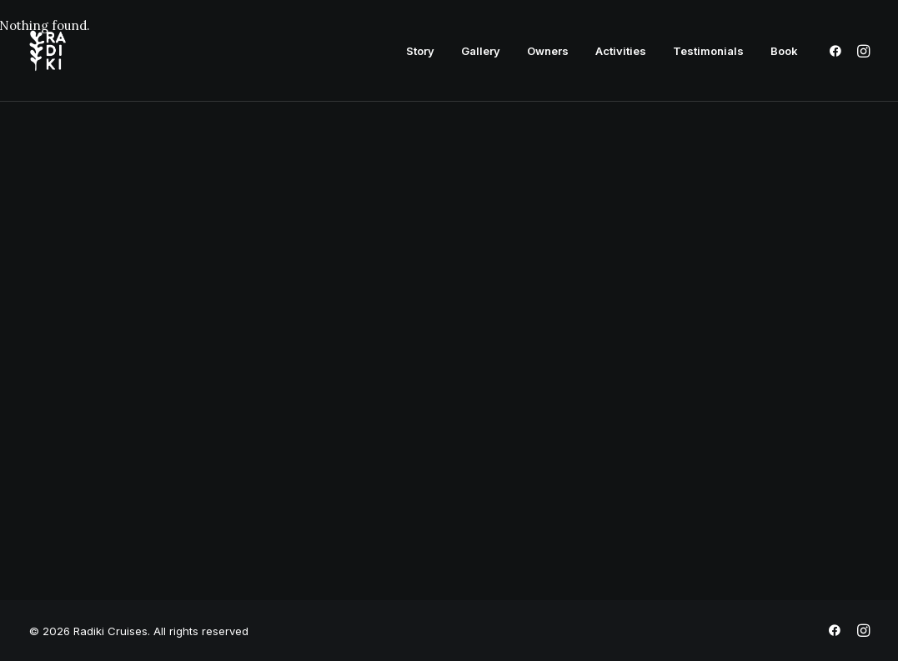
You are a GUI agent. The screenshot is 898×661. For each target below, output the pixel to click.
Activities (620, 51)
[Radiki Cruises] (48, 51)
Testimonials (708, 51)
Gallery (480, 51)
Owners (548, 51)
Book (784, 51)
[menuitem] (420, 51)
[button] (838, 51)
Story (420, 51)
